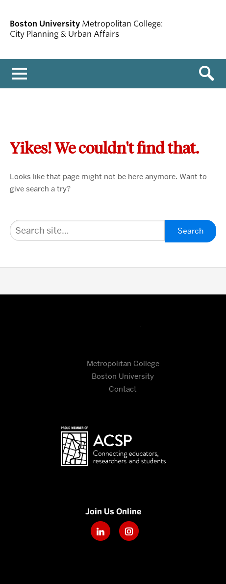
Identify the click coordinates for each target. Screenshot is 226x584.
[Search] (87, 230)
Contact (123, 389)
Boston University (113, 329)
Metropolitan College (123, 364)
